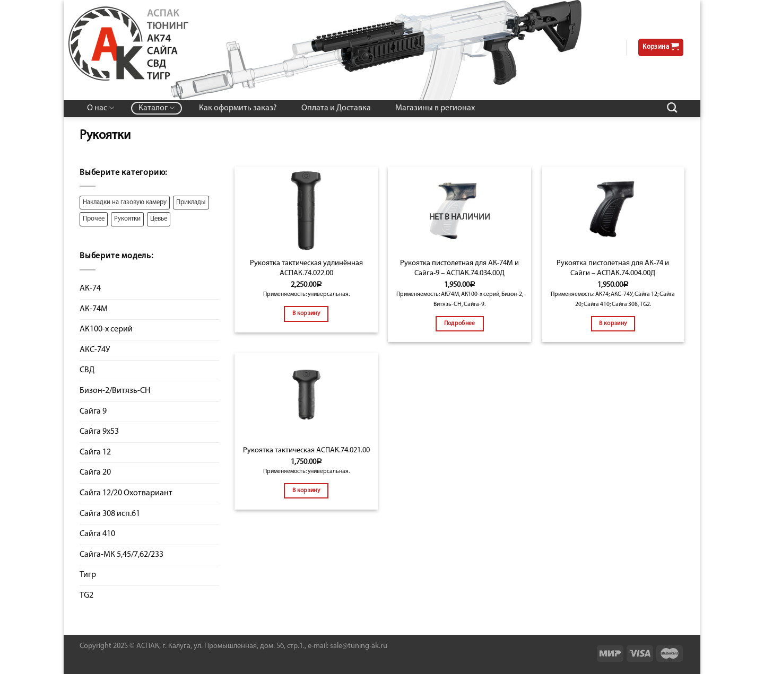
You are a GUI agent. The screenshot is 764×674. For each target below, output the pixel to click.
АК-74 (90, 288)
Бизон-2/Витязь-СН (115, 391)
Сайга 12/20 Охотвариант (126, 493)
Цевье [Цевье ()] (158, 218)
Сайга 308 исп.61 (110, 514)
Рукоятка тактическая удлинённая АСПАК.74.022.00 (306, 268)
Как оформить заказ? (238, 108)
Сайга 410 (97, 534)
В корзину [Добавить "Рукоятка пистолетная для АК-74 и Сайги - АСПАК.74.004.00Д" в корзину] (613, 323)
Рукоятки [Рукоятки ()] (127, 218)
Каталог (156, 108)
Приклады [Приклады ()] (191, 202)
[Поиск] (671, 107)
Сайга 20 (95, 472)
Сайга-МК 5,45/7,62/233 (121, 554)
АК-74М (94, 309)
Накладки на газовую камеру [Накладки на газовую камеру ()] (125, 202)
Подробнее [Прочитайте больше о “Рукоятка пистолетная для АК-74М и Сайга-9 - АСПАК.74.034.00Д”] (459, 323)
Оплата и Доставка (336, 108)
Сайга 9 (93, 411)
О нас (100, 108)
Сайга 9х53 (99, 431)
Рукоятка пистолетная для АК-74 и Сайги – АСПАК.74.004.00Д (613, 268)
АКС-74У (95, 350)
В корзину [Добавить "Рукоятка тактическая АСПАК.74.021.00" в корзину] (306, 490)
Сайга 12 (95, 452)
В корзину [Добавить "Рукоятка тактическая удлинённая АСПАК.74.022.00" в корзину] (306, 313)
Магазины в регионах (435, 108)
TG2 (86, 595)
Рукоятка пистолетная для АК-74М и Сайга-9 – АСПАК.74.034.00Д (459, 268)
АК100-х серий (106, 329)
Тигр (88, 575)
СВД (87, 370)
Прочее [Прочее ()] (94, 218)
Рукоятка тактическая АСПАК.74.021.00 (306, 450)
